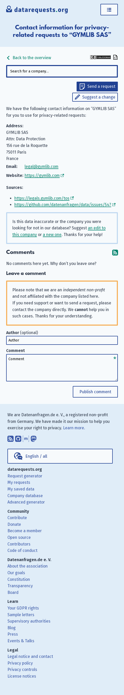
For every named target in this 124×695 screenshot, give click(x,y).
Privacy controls (22, 669)
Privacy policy (20, 663)
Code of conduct (22, 550)
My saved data (20, 489)
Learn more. (74, 427)
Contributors (18, 544)
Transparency (20, 585)
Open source (19, 537)
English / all (36, 456)
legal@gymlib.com (41, 166)
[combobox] (62, 71)
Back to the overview (28, 57)
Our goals (16, 572)
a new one (52, 234)
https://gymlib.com (42, 175)
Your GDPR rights (23, 608)
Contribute (17, 517)
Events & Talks (20, 640)
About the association (27, 566)
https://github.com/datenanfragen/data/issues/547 (62, 204)
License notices (21, 676)
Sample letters (20, 614)
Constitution (18, 579)
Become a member (24, 530)
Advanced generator (26, 502)
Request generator (24, 476)
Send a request (101, 86)
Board (12, 592)
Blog (11, 627)
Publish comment (95, 391)
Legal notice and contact (30, 656)
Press (12, 634)
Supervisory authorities (28, 621)
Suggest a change (98, 97)
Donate (14, 524)
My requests (18, 482)
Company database (25, 495)
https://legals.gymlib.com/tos (41, 198)
